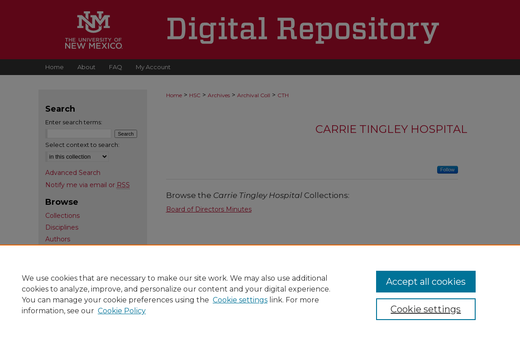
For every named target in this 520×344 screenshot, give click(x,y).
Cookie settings (240, 300)
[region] (260, 294)
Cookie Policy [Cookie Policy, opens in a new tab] (122, 310)
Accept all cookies (426, 281)
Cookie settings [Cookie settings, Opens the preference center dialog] (426, 309)
